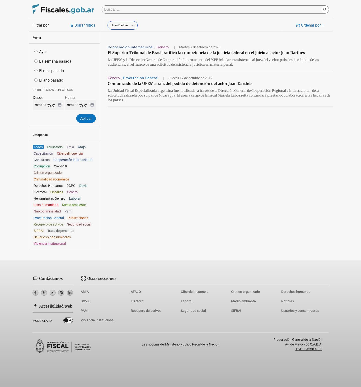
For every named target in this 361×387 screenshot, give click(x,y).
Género (163, 47)
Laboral (186, 301)
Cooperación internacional (131, 47)
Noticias (287, 301)
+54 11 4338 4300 (308, 349)
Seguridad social (193, 311)
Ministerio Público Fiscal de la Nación (192, 344)
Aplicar (86, 118)
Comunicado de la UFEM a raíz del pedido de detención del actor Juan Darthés (180, 83)
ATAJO (136, 292)
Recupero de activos (146, 311)
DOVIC (85, 301)
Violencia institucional (98, 320)
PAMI (85, 311)
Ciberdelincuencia (194, 292)
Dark (68, 321)
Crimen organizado (245, 292)
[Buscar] (213, 9)
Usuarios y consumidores (300, 311)
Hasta (70, 97)
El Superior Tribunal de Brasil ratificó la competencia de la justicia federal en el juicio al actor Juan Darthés (206, 52)
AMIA (85, 292)
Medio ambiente (243, 301)
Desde (38, 97)
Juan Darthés (123, 25)
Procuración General (141, 78)
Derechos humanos (295, 292)
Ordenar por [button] (310, 25)
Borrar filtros (82, 25)
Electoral (137, 301)
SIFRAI (236, 311)
